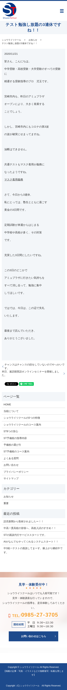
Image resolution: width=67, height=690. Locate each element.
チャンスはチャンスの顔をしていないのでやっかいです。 (34, 366)
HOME (7, 404)
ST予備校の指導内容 (15, 438)
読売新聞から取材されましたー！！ (24, 521)
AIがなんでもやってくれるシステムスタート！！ (31, 541)
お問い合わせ (11, 464)
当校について (11, 411)
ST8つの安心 (11, 431)
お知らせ (33, 40)
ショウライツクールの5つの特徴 (22, 417)
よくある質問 (11, 458)
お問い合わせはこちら (33, 636)
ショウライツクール (11, 40)
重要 (6, 503)
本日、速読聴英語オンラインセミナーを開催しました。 (30, 373)
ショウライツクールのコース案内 (22, 424)
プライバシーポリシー (16, 471)
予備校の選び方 (12, 444)
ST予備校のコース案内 (16, 451)
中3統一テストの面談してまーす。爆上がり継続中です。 (33, 550)
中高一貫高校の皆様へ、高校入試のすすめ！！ (30, 528)
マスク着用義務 (13, 179)
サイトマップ (11, 478)
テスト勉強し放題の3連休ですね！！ (19, 43)
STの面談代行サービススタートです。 (25, 534)
